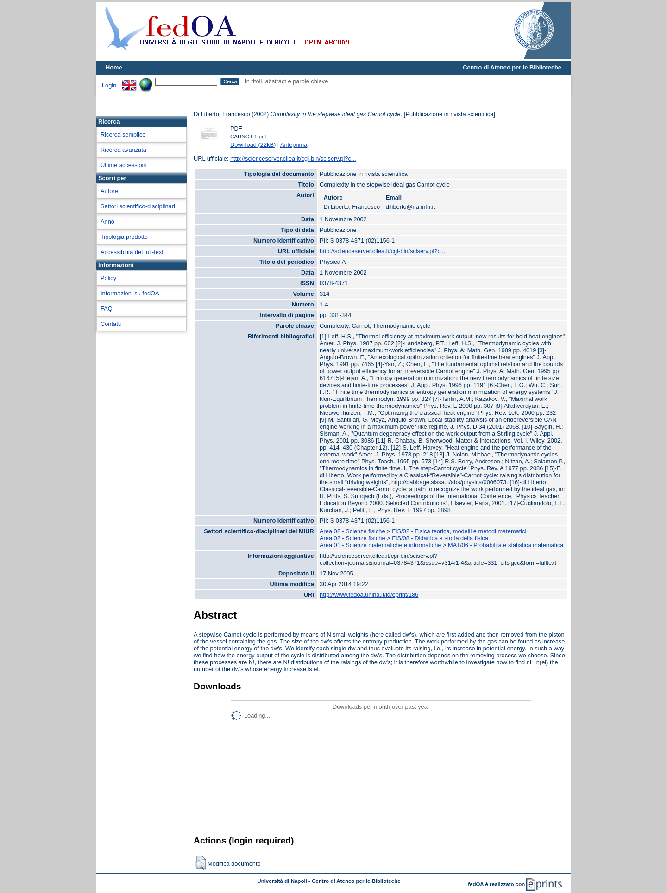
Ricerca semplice (123, 134)
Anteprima (293, 144)
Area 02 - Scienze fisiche (352, 531)
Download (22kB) (253, 144)
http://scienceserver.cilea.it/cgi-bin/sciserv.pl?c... (293, 158)
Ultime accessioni (124, 165)
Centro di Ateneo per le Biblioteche (512, 67)
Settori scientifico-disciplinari (138, 206)
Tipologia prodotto (124, 236)
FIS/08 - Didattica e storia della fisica (440, 538)
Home (114, 67)
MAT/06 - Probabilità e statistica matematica (505, 545)
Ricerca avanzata (123, 149)
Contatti (111, 323)
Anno (107, 221)
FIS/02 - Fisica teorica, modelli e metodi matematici (459, 531)
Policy (108, 278)
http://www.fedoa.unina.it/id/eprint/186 (369, 594)
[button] (200, 863)
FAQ (107, 308)
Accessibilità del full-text (132, 252)
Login (109, 85)
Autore (109, 190)
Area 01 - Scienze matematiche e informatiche (380, 545)
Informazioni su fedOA (130, 293)
